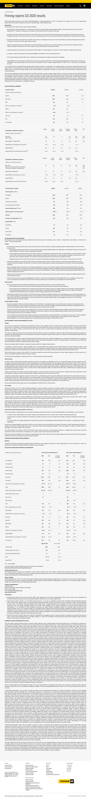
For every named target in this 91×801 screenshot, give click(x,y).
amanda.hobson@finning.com (15, 590)
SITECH (47, 765)
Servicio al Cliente (8, 765)
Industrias (27, 5)
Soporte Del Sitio (8, 768)
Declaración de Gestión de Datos (31, 766)
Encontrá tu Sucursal (9, 766)
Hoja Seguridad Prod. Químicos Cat (52, 774)
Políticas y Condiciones (29, 772)
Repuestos (34, 5)
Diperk (47, 766)
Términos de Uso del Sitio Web (31, 771)
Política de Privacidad (29, 768)
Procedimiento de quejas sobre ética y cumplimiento (32, 783)
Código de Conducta (29, 779)
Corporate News (9, 12)
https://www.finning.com (10, 592)
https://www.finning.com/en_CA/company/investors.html (18, 567)
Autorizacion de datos (29, 774)
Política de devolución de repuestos (32, 785)
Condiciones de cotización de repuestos (32, 787)
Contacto (80, 6)
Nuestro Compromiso (29, 765)
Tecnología (49, 5)
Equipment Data (49, 771)
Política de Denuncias (29, 781)
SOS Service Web (49, 772)
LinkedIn (69, 768)
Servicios (42, 5)
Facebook (70, 765)
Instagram (70, 766)
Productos (20, 5)
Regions (84, 6)
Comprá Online (49, 768)
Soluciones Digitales (59, 5)
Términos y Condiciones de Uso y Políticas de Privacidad (34, 789)
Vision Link (48, 769)
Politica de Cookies (29, 769)
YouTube (69, 769)
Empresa (68, 5)
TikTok (69, 771)
